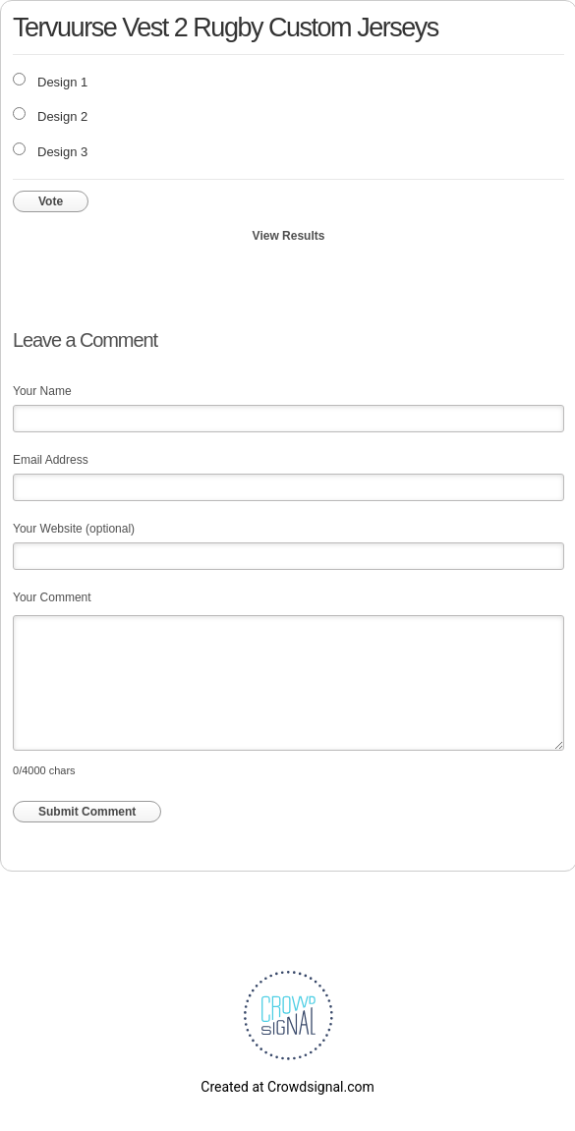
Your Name (42, 391)
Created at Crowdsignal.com (287, 1087)
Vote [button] (50, 201)
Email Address (50, 460)
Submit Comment (87, 812)
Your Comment (52, 597)
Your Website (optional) (74, 529)
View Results (289, 236)
